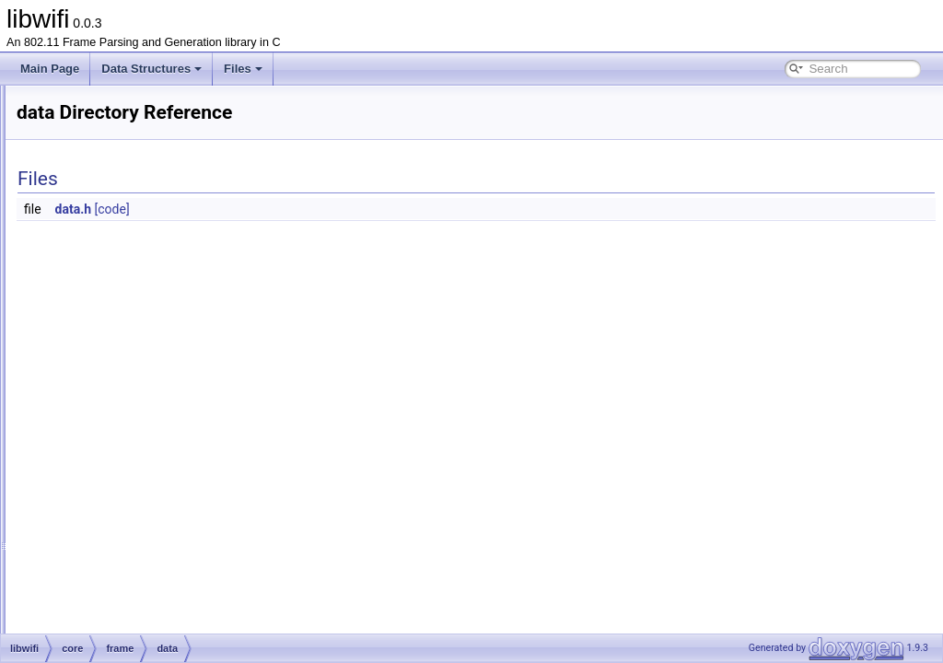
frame (104, 242)
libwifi (30, 100)
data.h (303, 209)
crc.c (116, 323)
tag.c (117, 404)
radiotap (110, 505)
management (137, 303)
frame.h (124, 384)
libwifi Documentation (83, 120)
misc (101, 485)
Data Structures (151, 69)
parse (89, 586)
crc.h (117, 343)
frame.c (123, 363)
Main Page (49, 69)
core (86, 221)
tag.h (117, 424)
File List (65, 181)
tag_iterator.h (137, 465)
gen (85, 566)
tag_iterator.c (137, 444)
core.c (105, 525)
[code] (342, 209)
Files (243, 69)
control (121, 262)
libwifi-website (95, 606)
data (115, 282)
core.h (105, 546)
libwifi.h (79, 627)
